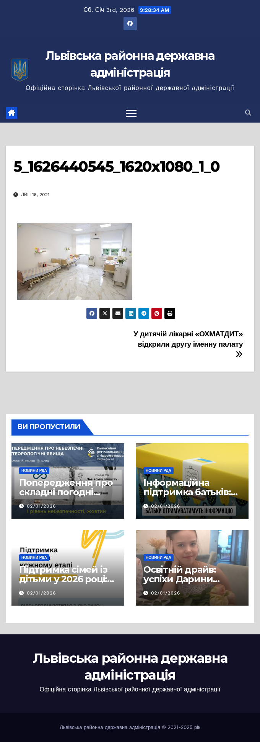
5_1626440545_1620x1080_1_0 (116, 166)
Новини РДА (34, 470)
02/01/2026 (41, 506)
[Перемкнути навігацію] (131, 113)
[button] (248, 112)
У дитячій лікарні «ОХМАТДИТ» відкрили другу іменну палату (188, 343)
